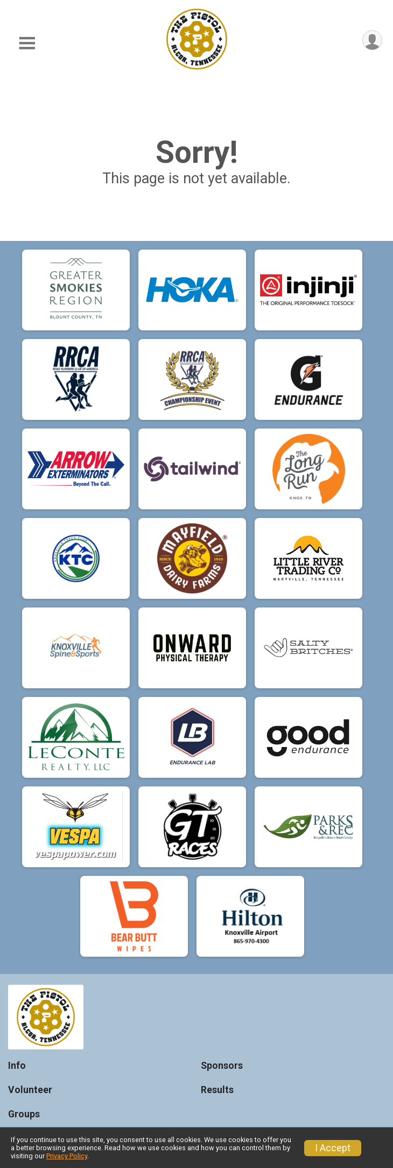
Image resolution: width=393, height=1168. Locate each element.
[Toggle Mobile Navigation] (27, 43)
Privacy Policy (66, 1156)
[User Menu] (372, 40)
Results (217, 1089)
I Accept (332, 1148)
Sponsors (222, 1065)
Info (17, 1065)
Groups (24, 1114)
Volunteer (30, 1089)
